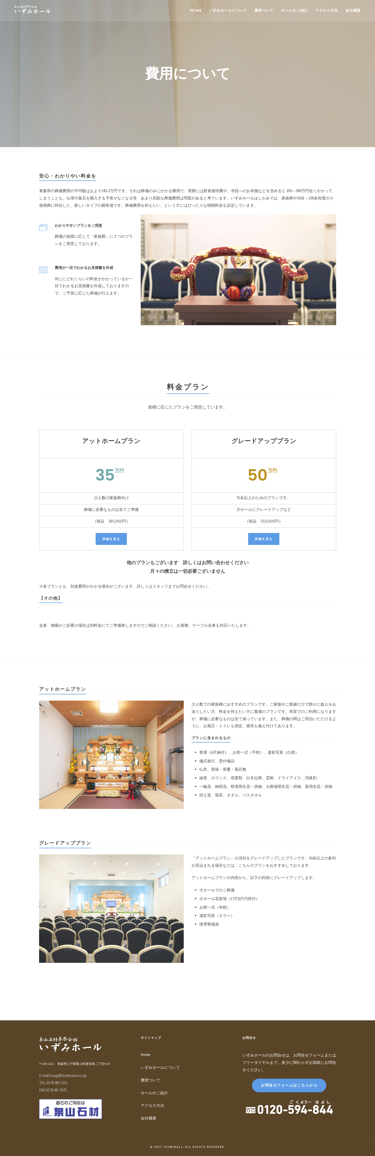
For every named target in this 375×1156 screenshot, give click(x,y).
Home (196, 10)
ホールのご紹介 (294, 10)
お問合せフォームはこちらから (289, 1085)
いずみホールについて (228, 10)
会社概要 (353, 10)
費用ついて (264, 10)
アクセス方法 (326, 10)
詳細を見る (111, 539)
